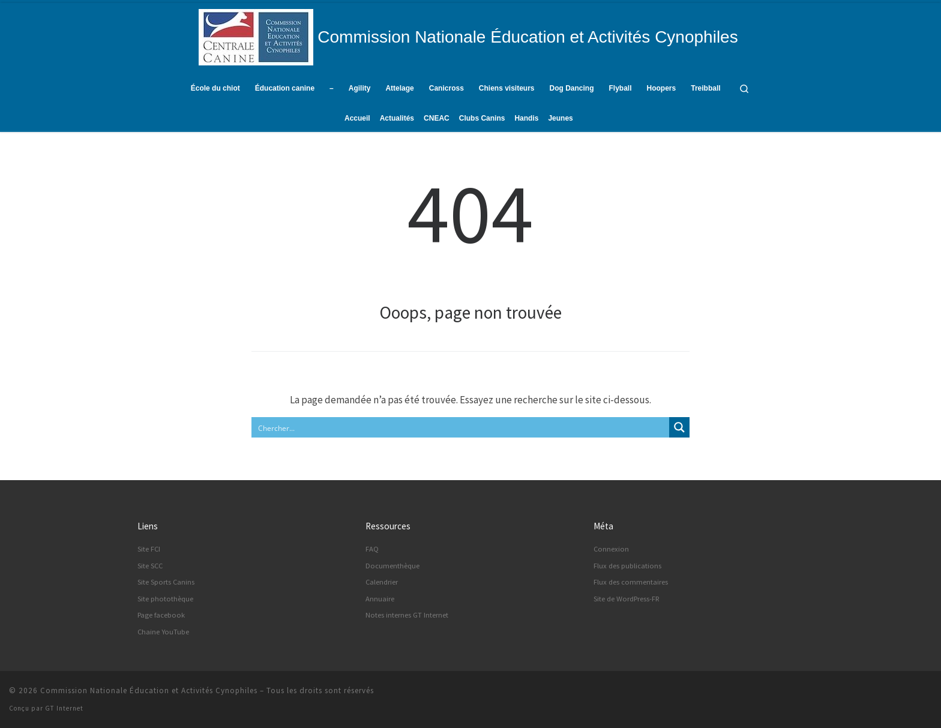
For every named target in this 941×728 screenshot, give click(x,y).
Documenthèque (392, 565)
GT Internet (64, 708)
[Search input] (461, 427)
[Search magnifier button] (679, 427)
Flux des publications (627, 565)
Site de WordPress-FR (627, 598)
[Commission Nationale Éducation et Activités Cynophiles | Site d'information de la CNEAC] (256, 35)
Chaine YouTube (163, 631)
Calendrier (381, 581)
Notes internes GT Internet (406, 614)
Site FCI (148, 548)
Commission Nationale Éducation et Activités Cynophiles (148, 690)
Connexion (611, 548)
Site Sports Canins (165, 581)
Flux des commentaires (631, 581)
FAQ (372, 548)
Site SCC (150, 565)
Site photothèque (165, 598)
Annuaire (379, 598)
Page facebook (161, 614)
